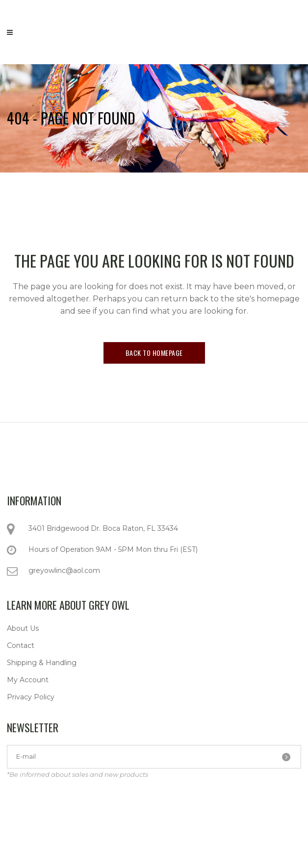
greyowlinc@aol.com (64, 570)
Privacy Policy (30, 697)
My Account (28, 679)
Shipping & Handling (42, 662)
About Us (23, 628)
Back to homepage (154, 352)
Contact (20, 645)
